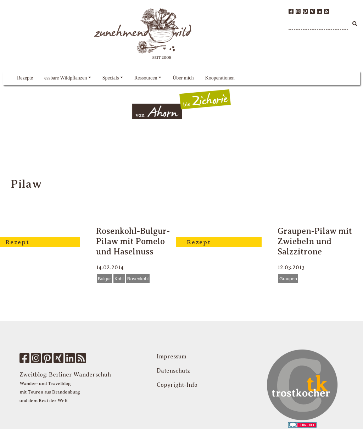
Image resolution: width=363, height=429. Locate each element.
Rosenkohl (138, 278)
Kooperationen (220, 78)
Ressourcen (145, 78)
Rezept (17, 242)
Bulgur (104, 278)
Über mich (183, 78)
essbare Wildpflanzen (65, 78)
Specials (110, 78)
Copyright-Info (177, 385)
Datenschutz (173, 371)
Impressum (171, 356)
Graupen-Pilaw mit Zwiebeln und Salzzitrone (315, 241)
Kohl (119, 278)
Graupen (288, 278)
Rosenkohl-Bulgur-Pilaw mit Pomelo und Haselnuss (133, 241)
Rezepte (25, 78)
